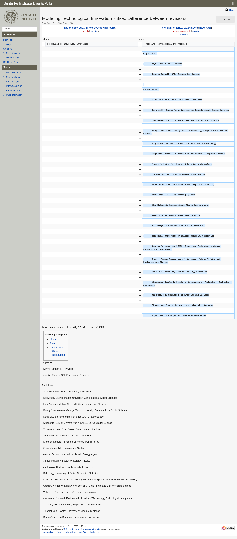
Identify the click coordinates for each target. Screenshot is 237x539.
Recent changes (13, 53)
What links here (13, 72)
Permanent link (13, 90)
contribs (94, 31)
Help (8, 44)
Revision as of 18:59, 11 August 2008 (179, 28)
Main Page (8, 40)
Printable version (14, 86)
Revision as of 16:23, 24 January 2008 (83, 28)
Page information (14, 95)
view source (109, 28)
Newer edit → (186, 34)
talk (87, 31)
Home (53, 339)
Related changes (14, 77)
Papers (54, 351)
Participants (56, 347)
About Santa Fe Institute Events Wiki (71, 532)
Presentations (57, 355)
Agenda (54, 343)
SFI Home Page (10, 62)
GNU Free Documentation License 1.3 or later (81, 529)
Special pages (12, 81)
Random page (12, 57)
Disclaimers (94, 532)
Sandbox (7, 49)
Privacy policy (47, 532)
